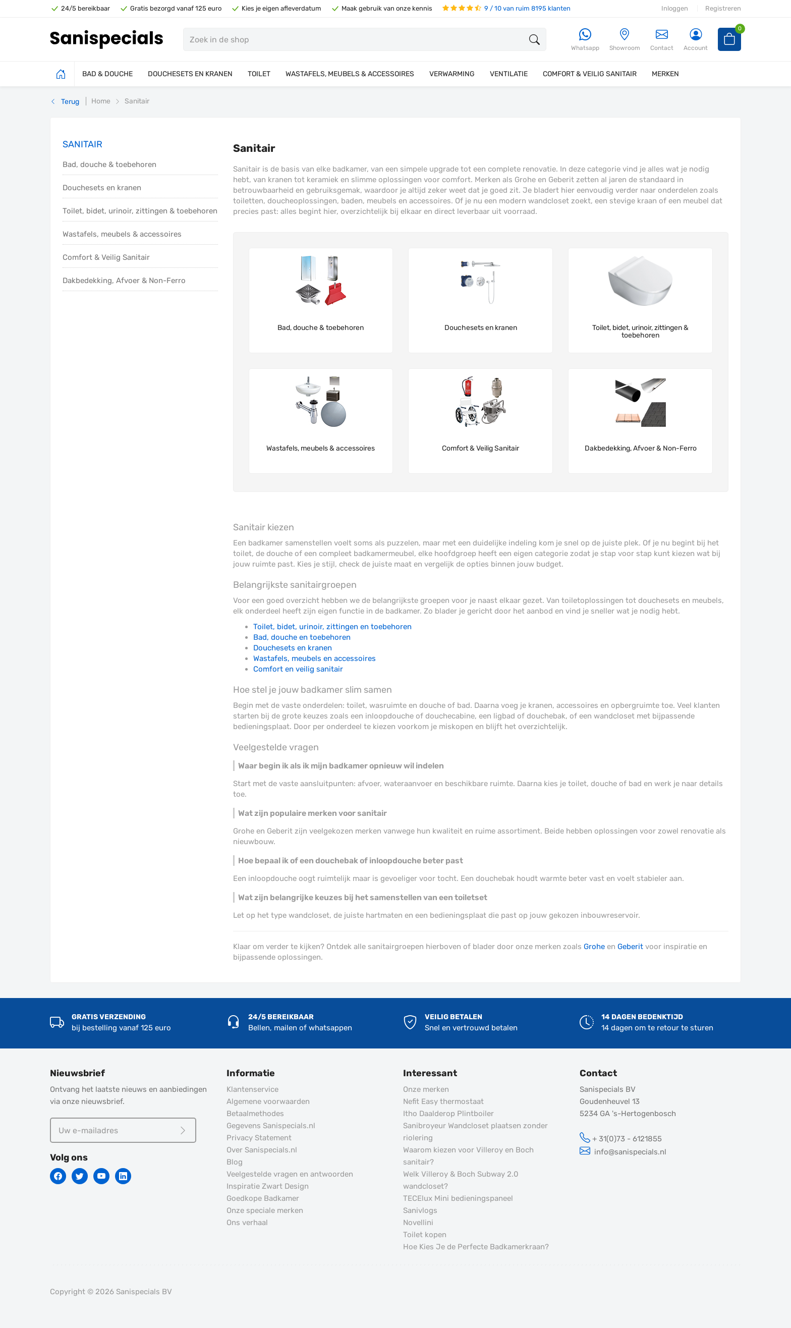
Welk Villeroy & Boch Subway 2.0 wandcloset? (461, 1180)
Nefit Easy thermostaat (443, 1101)
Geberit (630, 946)
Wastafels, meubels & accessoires (122, 234)
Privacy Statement (259, 1137)
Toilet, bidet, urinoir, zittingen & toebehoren (140, 210)
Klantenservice (252, 1089)
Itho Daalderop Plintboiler (448, 1113)
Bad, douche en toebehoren (302, 637)
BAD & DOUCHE (107, 74)
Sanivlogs (420, 1210)
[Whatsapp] (585, 40)
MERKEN (665, 74)
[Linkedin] (123, 1176)
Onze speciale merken (265, 1210)
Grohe (594, 946)
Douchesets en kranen (102, 187)
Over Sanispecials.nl (262, 1149)
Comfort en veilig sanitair (298, 669)
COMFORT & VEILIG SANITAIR (590, 74)
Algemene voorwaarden (268, 1101)
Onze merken (426, 1089)
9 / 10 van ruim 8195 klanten (506, 8)
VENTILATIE (509, 74)
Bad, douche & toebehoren (109, 164)
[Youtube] (101, 1176)
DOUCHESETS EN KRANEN (190, 74)
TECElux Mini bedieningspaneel (458, 1198)
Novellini (418, 1222)
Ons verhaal (247, 1222)
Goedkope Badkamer (263, 1198)
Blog (235, 1162)
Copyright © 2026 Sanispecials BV (111, 1291)
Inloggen (674, 8)
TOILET (259, 74)
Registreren (723, 8)
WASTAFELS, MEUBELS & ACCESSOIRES (350, 74)
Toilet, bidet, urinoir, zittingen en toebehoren (332, 626)
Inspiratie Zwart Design (268, 1186)
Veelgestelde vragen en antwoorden (290, 1174)
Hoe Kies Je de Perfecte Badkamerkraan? (476, 1246)
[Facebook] (58, 1176)
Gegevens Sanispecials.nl (271, 1125)
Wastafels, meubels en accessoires (314, 658)
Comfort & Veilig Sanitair (106, 257)
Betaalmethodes (255, 1113)
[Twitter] (80, 1176)
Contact (661, 39)
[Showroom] (624, 40)
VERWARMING (452, 74)
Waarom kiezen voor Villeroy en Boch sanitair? (468, 1156)
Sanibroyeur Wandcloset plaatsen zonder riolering (475, 1131)
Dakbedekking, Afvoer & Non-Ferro (124, 280)
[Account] (696, 40)
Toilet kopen (424, 1234)
